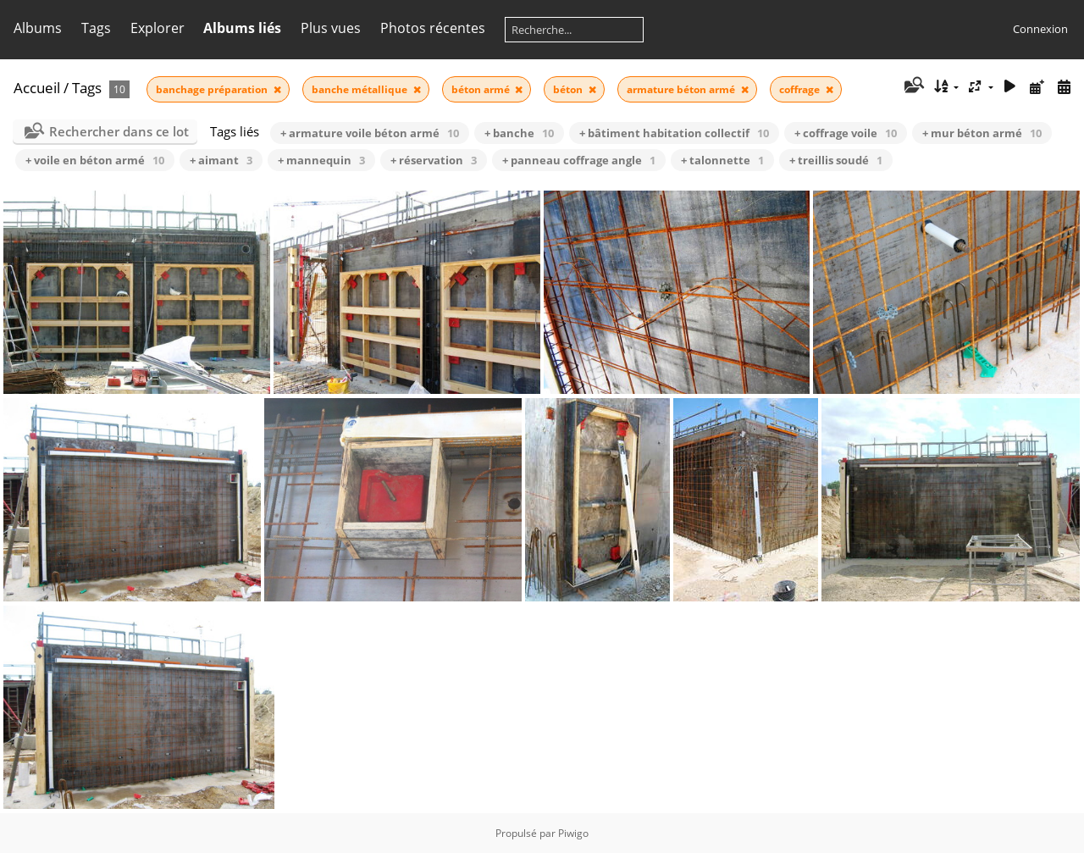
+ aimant (221, 160)
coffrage (800, 89)
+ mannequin (321, 160)
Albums (38, 28)
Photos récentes (432, 28)
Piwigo (573, 833)
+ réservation (433, 160)
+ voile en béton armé (94, 160)
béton (569, 89)
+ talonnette (722, 160)
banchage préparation (213, 89)
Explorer (157, 28)
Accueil (37, 87)
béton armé (481, 89)
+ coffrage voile (845, 133)
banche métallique (361, 89)
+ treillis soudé (835, 160)
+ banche (519, 133)
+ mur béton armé (982, 133)
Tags (96, 28)
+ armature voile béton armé (369, 133)
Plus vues (331, 28)
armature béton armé (682, 89)
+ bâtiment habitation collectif (674, 133)
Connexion (1040, 28)
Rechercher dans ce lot (119, 131)
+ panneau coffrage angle (578, 160)
